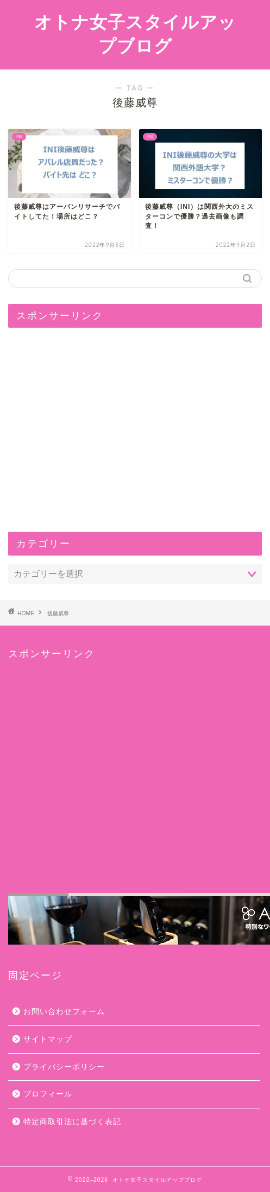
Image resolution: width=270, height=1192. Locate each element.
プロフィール (47, 1094)
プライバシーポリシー (64, 1067)
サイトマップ (47, 1039)
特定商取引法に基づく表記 (72, 1122)
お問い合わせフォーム (64, 1012)
